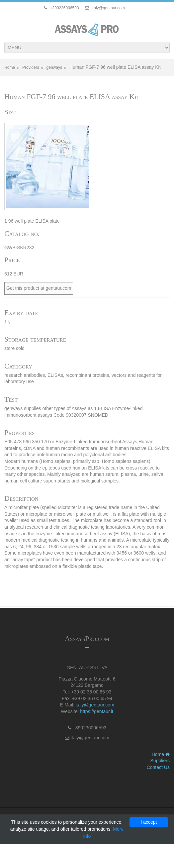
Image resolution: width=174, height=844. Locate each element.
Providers (30, 67)
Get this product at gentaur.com (38, 288)
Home (9, 67)
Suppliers (160, 760)
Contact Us (158, 767)
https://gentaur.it (96, 711)
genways (54, 67)
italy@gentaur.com (95, 704)
